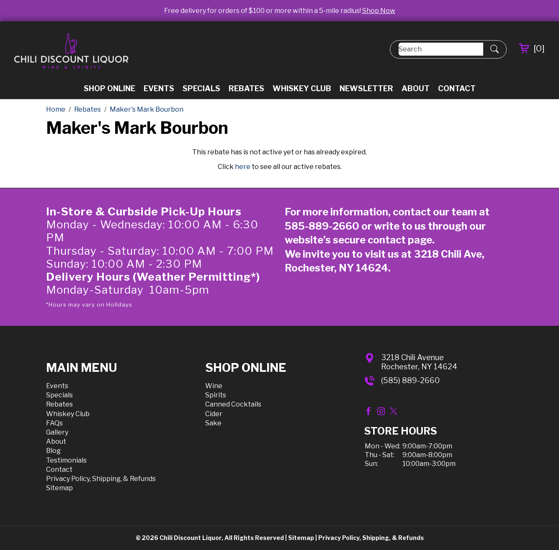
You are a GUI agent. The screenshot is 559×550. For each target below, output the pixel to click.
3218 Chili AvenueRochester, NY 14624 (419, 362)
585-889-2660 (322, 226)
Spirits (215, 395)
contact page (400, 240)
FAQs (54, 423)
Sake (213, 423)
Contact (457, 88)
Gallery (57, 432)
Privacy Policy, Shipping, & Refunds (101, 479)
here (242, 167)
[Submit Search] (494, 49)
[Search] (441, 49)
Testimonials (66, 460)
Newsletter (366, 88)
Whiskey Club (302, 88)
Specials (201, 88)
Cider (213, 414)
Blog (53, 451)
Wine (213, 386)
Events (159, 88)
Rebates (246, 88)
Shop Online (109, 88)
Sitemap (59, 488)
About (416, 88)
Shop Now (378, 11)
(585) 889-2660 (410, 380)
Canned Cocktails (233, 404)
